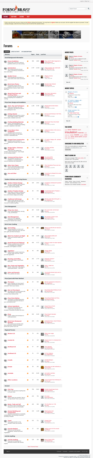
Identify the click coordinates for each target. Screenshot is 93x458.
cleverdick (48, 367)
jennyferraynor (49, 397)
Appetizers (11, 251)
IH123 (71, 103)
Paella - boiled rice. (49, 265)
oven (85, 135)
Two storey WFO (49, 157)
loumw (47, 123)
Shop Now (13, 17)
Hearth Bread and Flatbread (16, 242)
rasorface (48, 421)
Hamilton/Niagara (49, 360)
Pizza (9, 314)
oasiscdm (48, 374)
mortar (71, 135)
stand (69, 138)
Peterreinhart (49, 291)
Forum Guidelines (13, 61)
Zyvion (47, 107)
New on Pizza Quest (14, 290)
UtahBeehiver (49, 200)
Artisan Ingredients (13, 306)
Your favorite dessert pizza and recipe (54, 272)
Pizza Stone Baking (13, 298)
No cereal (47, 396)
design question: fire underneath (52, 68)
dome (69, 129)
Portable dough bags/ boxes (51, 389)
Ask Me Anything (10, 436)
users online (81, 158)
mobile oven (67, 135)
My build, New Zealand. (50, 84)
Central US (11, 340)
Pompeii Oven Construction (16, 139)
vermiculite (72, 138)
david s (47, 77)
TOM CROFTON (50, 69)
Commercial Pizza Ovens (15, 157)
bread (66, 129)
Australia (10, 373)
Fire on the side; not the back (52, 210)
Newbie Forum (12, 76)
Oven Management (10, 206)
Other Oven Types (13, 165)
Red (8, 451)
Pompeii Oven (48, 420)
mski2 (47, 405)
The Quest (11, 282)
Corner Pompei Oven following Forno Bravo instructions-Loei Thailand (61, 379)
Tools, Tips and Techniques (16, 106)
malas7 (48, 361)
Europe (10, 366)
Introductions (12, 68)
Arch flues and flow (49, 147)
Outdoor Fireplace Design (15, 191)
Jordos (47, 315)
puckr (47, 211)
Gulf (47, 266)
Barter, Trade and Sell (14, 404)
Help (28, 17)
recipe (66, 138)
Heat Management (13, 217)
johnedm (48, 237)
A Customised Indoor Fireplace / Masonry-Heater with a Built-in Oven (61, 191)
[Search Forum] (78, 9)
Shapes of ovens (49, 76)
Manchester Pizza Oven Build (52, 122)
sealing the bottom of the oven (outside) (54, 130)
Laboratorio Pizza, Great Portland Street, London (56, 321)
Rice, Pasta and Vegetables (16, 265)
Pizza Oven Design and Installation (15, 102)
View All (68, 82)
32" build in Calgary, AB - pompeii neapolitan (55, 139)
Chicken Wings (48, 250)
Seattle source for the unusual (52, 428)
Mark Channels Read (33, 446)
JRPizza (48, 252)
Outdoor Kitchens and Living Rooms (16, 179)
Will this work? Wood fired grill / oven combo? (56, 199)
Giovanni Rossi (49, 218)
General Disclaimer (74, 451)
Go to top (85, 451)
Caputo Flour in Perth (50, 306)
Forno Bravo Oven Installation (13, 130)
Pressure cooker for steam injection (53, 242)
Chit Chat (10, 389)
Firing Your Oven (13, 210)
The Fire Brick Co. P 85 (50, 404)
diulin (47, 244)
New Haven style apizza (50, 93)
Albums (22, 17)
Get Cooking (11, 228)
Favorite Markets (13, 428)
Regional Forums (10, 330)
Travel (9, 420)
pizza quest (78, 136)
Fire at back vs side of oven (51, 216)
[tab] (7, 51)
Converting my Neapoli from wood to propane (55, 173)
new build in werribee (50, 373)
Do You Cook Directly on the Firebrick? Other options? (58, 113)
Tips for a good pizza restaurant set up (54, 282)
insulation (71, 132)
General (7, 386)
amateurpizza (49, 307)
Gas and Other (12, 173)
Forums (5, 17)
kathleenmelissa (50, 299)
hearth (79, 129)
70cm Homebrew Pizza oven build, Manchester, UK (57, 165)
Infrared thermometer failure (51, 105)
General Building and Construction (14, 411)
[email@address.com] (78, 148)
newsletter (81, 135)
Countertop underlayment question (53, 182)
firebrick (74, 129)
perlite (66, 136)
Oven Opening (48, 346)
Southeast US (12, 353)
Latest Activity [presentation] (15, 51)
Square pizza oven (49, 411)
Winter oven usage (49, 333)
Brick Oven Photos (13, 84)
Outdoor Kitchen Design (15, 183)
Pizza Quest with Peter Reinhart (14, 278)
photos (69, 136)
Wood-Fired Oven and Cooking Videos (14, 94)
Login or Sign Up (85, 1)
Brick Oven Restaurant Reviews (14, 321)
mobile (85, 132)
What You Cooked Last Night (16, 236)
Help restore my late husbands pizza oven (55, 366)
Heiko (47, 184)
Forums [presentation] (7, 51)
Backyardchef (49, 62)
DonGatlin (83, 184)
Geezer (48, 149)
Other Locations (12, 380)
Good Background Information (14, 57)
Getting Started (12, 114)
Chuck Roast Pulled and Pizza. (52, 298)
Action (47, 341)
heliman (48, 229)
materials (81, 132)
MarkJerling (49, 85)
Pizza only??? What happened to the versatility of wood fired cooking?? (62, 61)
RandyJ (48, 273)
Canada (10, 360)
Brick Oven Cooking (11, 224)
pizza (72, 136)
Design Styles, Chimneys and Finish (15, 148)
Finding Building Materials (16, 122)
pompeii (85, 136)
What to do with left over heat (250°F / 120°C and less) (58, 227)
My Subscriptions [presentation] (27, 51)
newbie (76, 135)
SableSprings (49, 348)
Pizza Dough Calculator (50, 314)
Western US (11, 333)
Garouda (48, 381)
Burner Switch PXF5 (49, 439)
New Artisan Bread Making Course (53, 290)
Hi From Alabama (49, 353)
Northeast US (12, 346)
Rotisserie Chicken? (49, 258)
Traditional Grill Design (15, 199)
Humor (10, 396)
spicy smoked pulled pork (51, 235)
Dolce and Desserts (14, 272)
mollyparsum (49, 283)
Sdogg (47, 174)
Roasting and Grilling (14, 259)
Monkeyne (48, 260)
